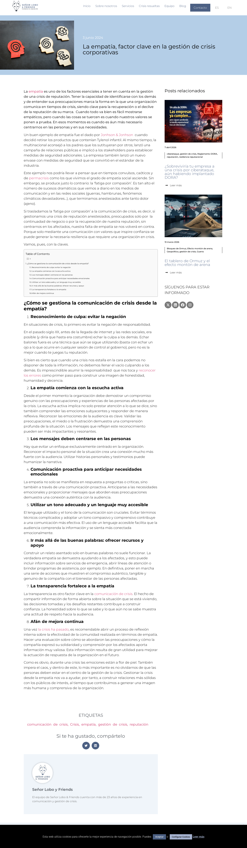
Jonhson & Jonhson (117, 135)
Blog (182, 6)
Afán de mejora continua (43, 293)
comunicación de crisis (113, 594)
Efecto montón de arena (199, 248)
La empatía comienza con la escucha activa (51, 271)
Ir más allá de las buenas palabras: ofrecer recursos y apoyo (58, 286)
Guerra (200, 251)
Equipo (169, 6)
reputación (139, 724)
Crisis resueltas (149, 6)
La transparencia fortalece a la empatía (49, 289)
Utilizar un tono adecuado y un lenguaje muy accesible (56, 282)
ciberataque (173, 154)
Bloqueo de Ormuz (176, 248)
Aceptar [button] (159, 836)
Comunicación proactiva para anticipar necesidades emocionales (61, 278)
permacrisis (39, 178)
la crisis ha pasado (53, 629)
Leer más (198, 836)
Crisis (74, 724)
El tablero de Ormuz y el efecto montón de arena (187, 263)
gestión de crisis (112, 724)
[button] (86, 745)
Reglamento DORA (207, 154)
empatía (36, 91)
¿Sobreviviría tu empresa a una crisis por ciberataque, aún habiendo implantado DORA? (189, 172)
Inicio (87, 6)
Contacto (200, 7)
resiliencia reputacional (191, 157)
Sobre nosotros (106, 6)
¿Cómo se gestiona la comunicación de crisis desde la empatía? (58, 263)
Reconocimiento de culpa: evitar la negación (51, 267)
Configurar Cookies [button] (181, 837)
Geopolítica (172, 251)
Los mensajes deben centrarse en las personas (52, 275)
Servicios (128, 6)
